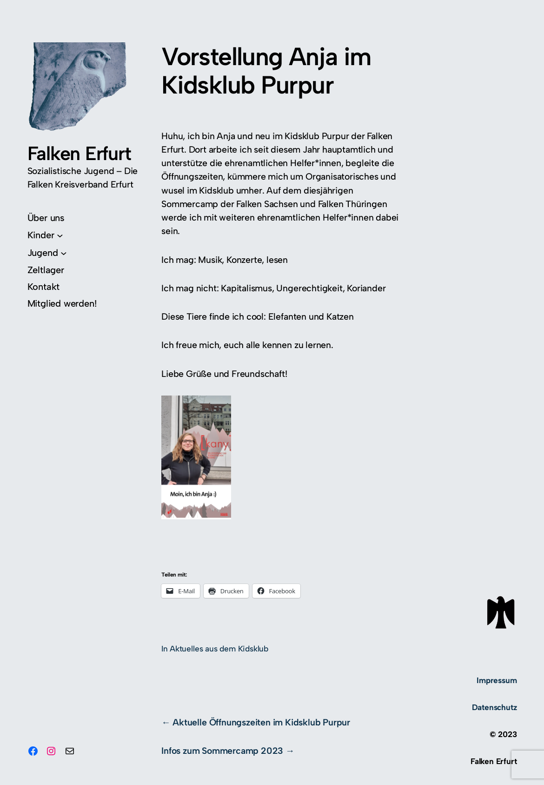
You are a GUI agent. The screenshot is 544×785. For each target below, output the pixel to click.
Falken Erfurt (79, 153)
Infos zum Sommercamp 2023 (222, 750)
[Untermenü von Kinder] (45, 235)
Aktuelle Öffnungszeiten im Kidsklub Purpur (261, 722)
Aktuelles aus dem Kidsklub (219, 648)
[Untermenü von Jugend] (47, 252)
